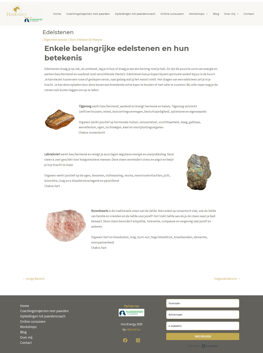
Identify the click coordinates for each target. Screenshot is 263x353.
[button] (206, 13)
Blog (216, 14)
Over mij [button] (231, 13)
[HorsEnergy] (24, 13)
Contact (249, 14)
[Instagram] (138, 340)
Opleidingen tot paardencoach (135, 14)
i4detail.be (133, 329)
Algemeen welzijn (55, 40)
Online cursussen (172, 14)
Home (57, 14)
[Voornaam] (202, 303)
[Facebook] (125, 340)
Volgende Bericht (227, 279)
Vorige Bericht (33, 279)
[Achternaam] (202, 314)
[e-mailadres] (202, 326)
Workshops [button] (198, 13)
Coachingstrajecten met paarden (88, 14)
